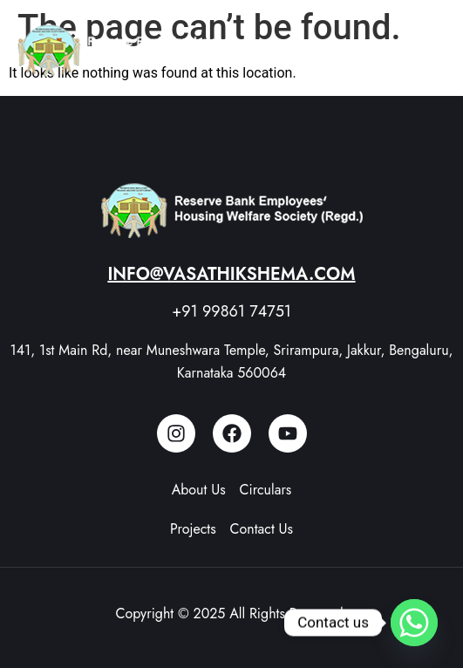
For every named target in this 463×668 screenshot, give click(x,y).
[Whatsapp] (414, 622)
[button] (428, 50)
